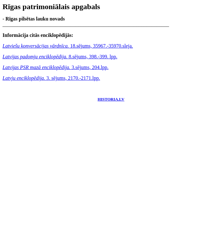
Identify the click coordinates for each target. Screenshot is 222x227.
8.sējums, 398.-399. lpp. (92, 56)
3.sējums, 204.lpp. (89, 67)
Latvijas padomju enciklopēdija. (35, 56)
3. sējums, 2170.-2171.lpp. (72, 78)
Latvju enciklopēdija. (24, 78)
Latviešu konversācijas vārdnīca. (36, 46)
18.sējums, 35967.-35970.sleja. (101, 46)
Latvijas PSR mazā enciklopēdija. (36, 67)
